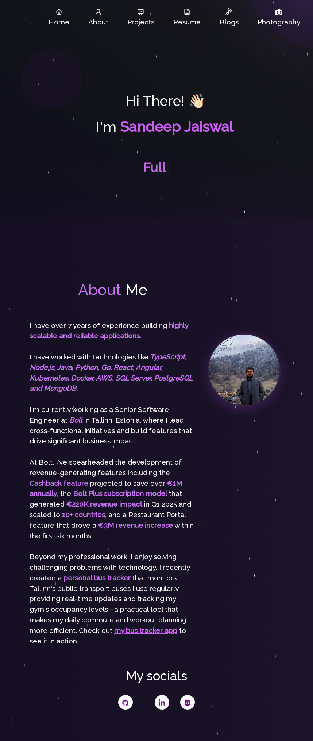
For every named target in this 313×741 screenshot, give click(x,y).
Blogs (229, 17)
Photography (279, 17)
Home (59, 17)
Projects (140, 17)
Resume (187, 17)
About (98, 17)
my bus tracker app (145, 630)
